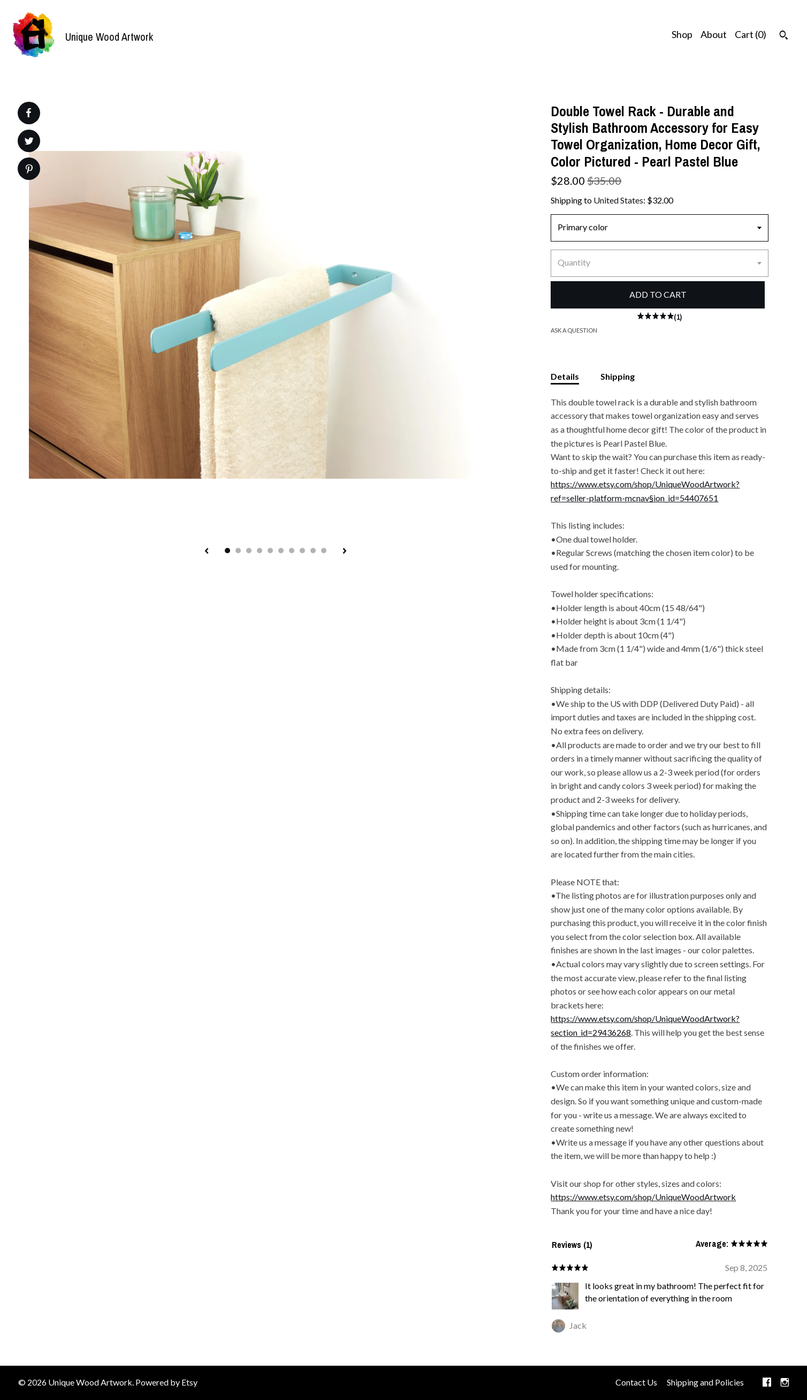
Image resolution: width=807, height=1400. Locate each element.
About (714, 34)
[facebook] (767, 1382)
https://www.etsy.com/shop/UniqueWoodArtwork (643, 1197)
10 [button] (323, 550)
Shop (682, 34)
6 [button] (281, 550)
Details (565, 376)
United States (618, 200)
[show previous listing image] (206, 551)
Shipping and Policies (705, 1382)
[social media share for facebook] (28, 113)
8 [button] (302, 550)
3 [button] (249, 550)
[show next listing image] (344, 551)
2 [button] (238, 550)
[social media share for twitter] (29, 142)
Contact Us (636, 1382)
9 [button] (313, 550)
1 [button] (227, 550)
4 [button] (259, 550)
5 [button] (270, 550)
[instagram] (785, 1382)
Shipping (617, 376)
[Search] (784, 36)
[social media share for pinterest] (29, 170)
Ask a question (574, 330)
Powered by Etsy (166, 1382)
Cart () (750, 34)
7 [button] (291, 550)
